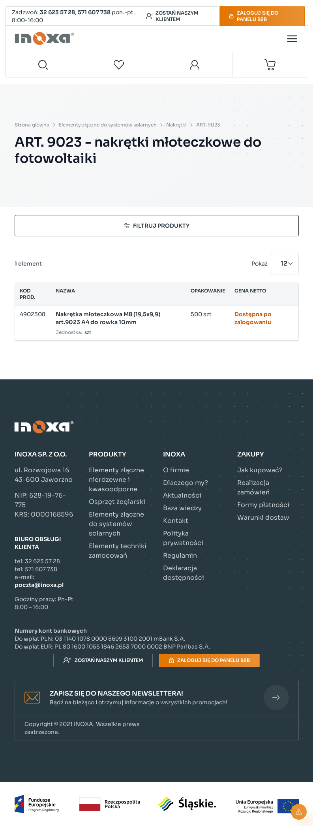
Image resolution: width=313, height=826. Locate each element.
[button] (156, 697)
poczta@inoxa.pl (39, 584)
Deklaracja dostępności (183, 573)
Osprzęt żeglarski (117, 502)
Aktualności (182, 495)
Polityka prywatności (183, 538)
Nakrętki (176, 125)
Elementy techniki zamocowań (117, 551)
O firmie (176, 470)
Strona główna (32, 125)
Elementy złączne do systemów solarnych (108, 125)
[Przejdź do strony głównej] (45, 39)
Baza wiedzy (182, 508)
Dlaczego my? (185, 483)
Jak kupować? (260, 470)
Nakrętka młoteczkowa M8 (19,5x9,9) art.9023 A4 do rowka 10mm (108, 318)
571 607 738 (94, 12)
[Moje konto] (194, 64)
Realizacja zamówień (253, 487)
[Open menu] (292, 39)
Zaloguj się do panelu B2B (253, 16)
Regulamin (180, 555)
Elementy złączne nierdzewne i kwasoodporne (116, 479)
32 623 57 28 (57, 12)
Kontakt (175, 521)
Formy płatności (263, 505)
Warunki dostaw (263, 517)
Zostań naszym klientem (172, 16)
